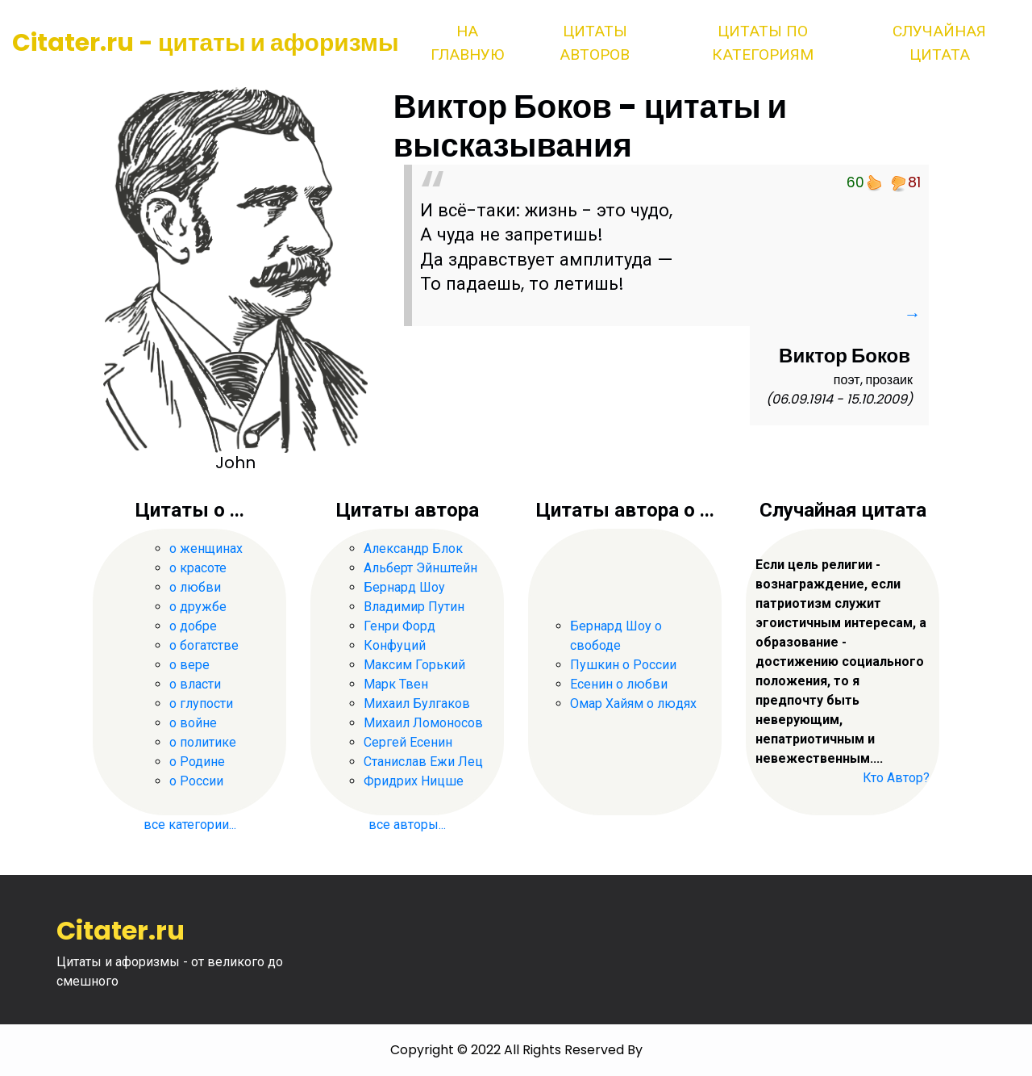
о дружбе (198, 606)
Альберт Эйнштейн (420, 568)
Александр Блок (413, 548)
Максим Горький (414, 664)
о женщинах (206, 548)
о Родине (197, 761)
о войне (193, 723)
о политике (202, 742)
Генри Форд (399, 626)
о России (196, 781)
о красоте (198, 568)
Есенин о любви (619, 684)
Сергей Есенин (408, 742)
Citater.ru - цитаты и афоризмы (205, 43)
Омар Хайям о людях (633, 703)
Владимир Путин (414, 606)
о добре (193, 626)
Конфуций (395, 645)
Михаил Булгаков (417, 703)
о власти (195, 684)
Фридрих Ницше (414, 781)
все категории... (190, 824)
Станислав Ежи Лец (423, 761)
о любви (195, 587)
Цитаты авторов (595, 42)
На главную (467, 42)
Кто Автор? (896, 777)
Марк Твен (396, 684)
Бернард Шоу (404, 587)
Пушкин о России (623, 664)
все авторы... (407, 824)
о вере (189, 664)
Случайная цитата (939, 42)
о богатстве (204, 645)
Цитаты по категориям (763, 42)
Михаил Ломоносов (423, 723)
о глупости (201, 703)
